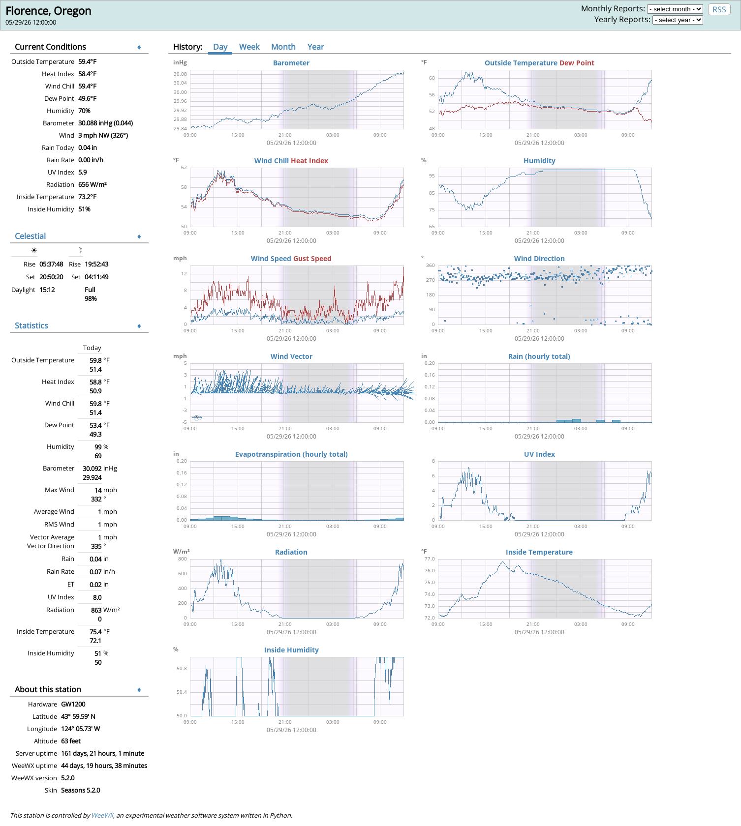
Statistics (31, 325)
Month (283, 46)
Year (316, 46)
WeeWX (102, 815)
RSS (719, 9)
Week (249, 46)
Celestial (30, 236)
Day (220, 46)
